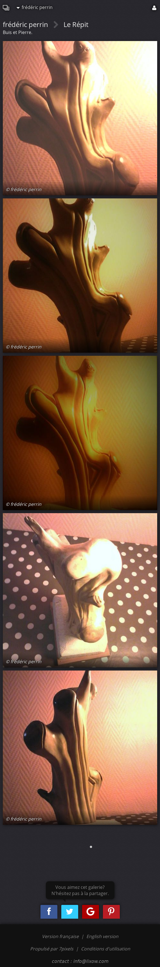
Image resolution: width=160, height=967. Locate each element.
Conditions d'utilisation (105, 949)
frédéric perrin (35, 7)
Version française (61, 936)
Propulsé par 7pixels (51, 949)
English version (102, 936)
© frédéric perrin (23, 189)
